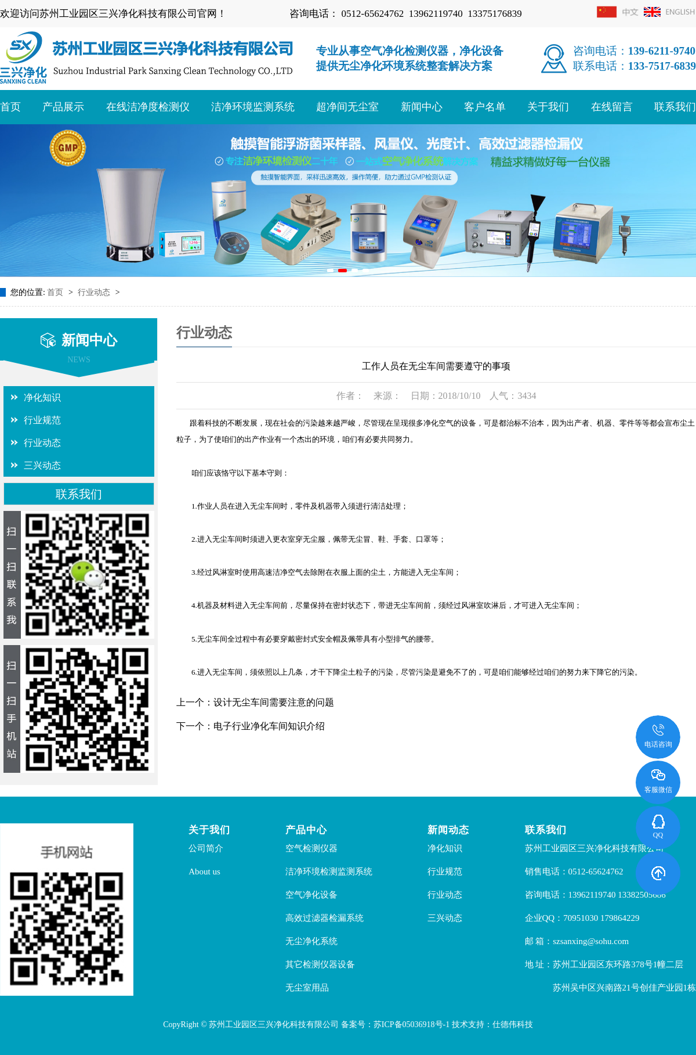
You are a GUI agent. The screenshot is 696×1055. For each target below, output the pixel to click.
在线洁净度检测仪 (148, 107)
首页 (10, 107)
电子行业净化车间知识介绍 (269, 726)
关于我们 (548, 107)
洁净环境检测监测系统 (328, 871)
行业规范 (42, 420)
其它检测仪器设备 (320, 964)
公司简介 (205, 848)
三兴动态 (42, 465)
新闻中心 (422, 107)
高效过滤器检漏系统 (324, 918)
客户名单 (485, 107)
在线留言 (612, 107)
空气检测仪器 (311, 848)
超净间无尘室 (347, 107)
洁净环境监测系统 (253, 107)
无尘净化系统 (311, 941)
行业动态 (95, 292)
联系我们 (675, 107)
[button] (330, 270)
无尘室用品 (307, 987)
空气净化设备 (311, 894)
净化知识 (42, 397)
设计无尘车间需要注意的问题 (273, 702)
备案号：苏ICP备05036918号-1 (395, 1024)
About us (204, 871)
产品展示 (63, 107)
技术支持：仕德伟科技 (492, 1024)
